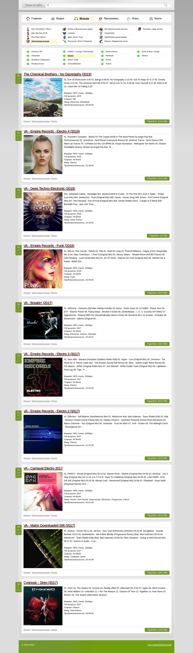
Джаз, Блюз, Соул (75, 37)
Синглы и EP (36, 51)
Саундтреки (109, 33)
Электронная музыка (40, 41)
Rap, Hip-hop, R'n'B (39, 33)
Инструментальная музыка (115, 29)
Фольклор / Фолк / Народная (80, 41)
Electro (70, 56)
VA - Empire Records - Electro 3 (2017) (52, 354)
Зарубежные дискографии (115, 37)
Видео (60, 18)
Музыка (84, 18)
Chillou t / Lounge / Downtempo (80, 51)
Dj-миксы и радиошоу (40, 60)
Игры (135, 18)
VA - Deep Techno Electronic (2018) (49, 188)
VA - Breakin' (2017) (38, 303)
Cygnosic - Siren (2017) (41, 582)
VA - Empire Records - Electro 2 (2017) (52, 411)
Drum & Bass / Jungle (151, 51)
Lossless (71, 33)
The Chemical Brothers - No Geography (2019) (57, 74)
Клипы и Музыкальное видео (80, 29)
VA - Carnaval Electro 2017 (43, 468)
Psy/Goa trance (37, 64)
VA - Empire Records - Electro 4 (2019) (52, 131)
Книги (158, 18)
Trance (108, 64)
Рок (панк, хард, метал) (152, 29)
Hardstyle (110, 56)
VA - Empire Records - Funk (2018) (49, 246)
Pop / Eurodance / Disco (41, 29)
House (108, 60)
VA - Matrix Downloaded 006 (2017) (49, 525)
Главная (36, 18)
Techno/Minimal (74, 64)
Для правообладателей (159, 645)
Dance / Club (73, 60)
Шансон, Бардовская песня (116, 41)
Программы (111, 18)
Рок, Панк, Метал (38, 37)
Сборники (35, 56)
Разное (145, 56)
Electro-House (112, 51)
